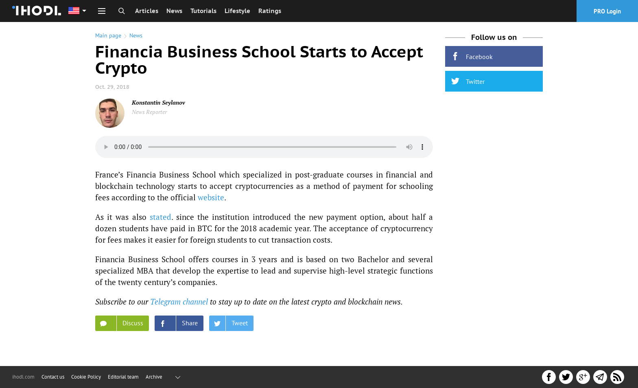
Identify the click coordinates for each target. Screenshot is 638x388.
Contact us (53, 376)
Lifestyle (237, 11)
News (174, 11)
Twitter (468, 81)
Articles (146, 11)
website (211, 197)
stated (160, 217)
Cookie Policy (86, 376)
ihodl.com (23, 376)
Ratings (269, 11)
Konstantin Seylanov (158, 102)
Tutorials (203, 11)
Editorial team (123, 376)
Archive (154, 376)
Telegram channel (179, 301)
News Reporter (149, 112)
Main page (108, 35)
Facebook (472, 56)
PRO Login (607, 11)
